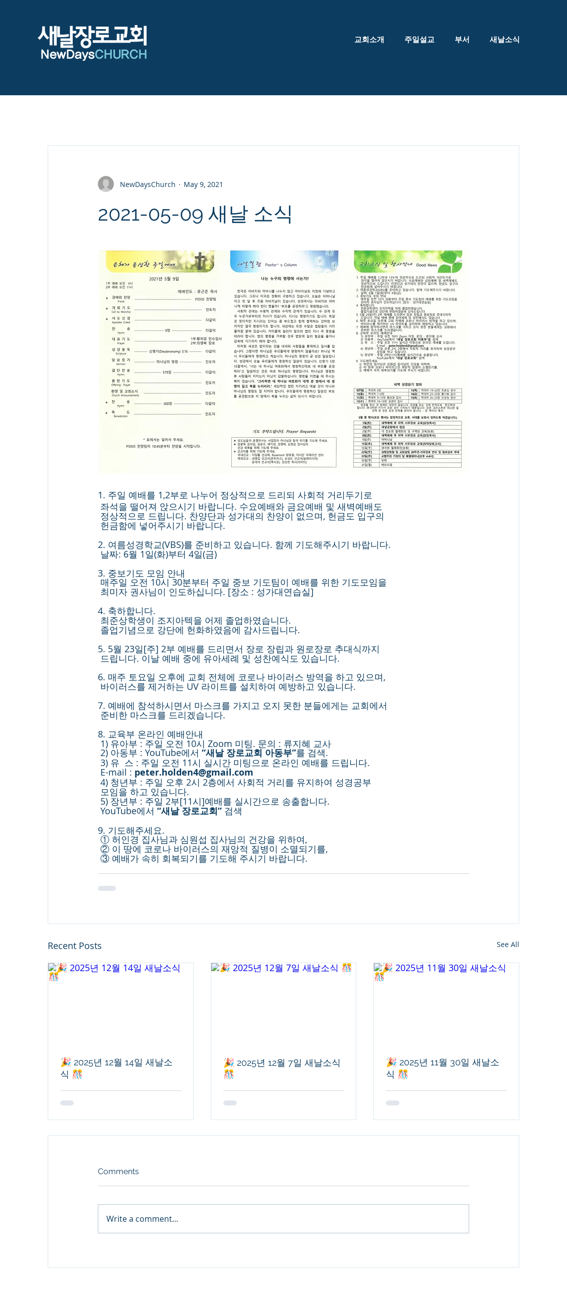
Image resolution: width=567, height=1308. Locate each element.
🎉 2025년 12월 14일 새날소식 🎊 (116, 1068)
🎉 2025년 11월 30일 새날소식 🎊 (442, 1068)
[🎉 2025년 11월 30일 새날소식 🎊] (446, 1003)
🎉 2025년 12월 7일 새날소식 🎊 (282, 1068)
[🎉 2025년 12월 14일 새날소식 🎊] (120, 1003)
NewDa (59, 55)
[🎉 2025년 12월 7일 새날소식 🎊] (283, 1003)
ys (114, 55)
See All (508, 944)
